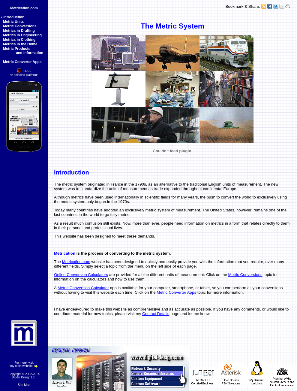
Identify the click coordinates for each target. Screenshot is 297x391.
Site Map (24, 384)
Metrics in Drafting (18, 31)
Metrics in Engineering (21, 35)
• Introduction (13, 17)
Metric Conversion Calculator (83, 288)
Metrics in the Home (19, 44)
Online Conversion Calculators (81, 274)
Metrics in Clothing (18, 40)
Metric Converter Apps (21, 62)
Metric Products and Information (21, 51)
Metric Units (12, 22)
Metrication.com (24, 8)
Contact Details (155, 313)
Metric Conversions (19, 26)
